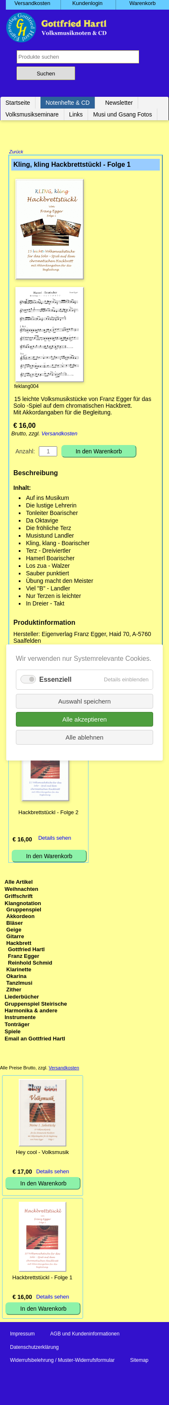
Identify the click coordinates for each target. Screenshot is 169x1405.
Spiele (12, 1032)
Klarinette (18, 970)
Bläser (14, 924)
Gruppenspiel (23, 910)
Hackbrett (18, 944)
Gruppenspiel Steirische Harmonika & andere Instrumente (36, 1011)
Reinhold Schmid (30, 963)
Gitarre (15, 937)
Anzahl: (25, 452)
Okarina (16, 977)
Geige (13, 930)
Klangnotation (23, 904)
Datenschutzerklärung (34, 1348)
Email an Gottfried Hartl (35, 1039)
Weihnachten (21, 890)
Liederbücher (22, 997)
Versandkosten (59, 434)
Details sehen (54, 839)
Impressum (22, 1335)
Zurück (16, 152)
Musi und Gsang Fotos (122, 114)
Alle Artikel (19, 883)
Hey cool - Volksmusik (42, 1153)
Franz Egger (23, 957)
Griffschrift (19, 897)
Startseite (17, 102)
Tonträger (17, 1025)
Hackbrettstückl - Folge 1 (43, 1278)
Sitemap (139, 1361)
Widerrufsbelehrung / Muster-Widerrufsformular (62, 1361)
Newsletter (119, 102)
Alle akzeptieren (84, 719)
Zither (13, 990)
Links (76, 114)
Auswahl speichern (84, 701)
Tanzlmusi (19, 984)
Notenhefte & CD (67, 102)
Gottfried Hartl (26, 950)
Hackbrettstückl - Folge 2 (48, 813)
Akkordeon (20, 917)
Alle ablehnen (84, 737)
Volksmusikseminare (32, 114)
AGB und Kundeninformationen (84, 1335)
